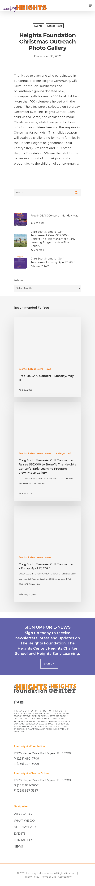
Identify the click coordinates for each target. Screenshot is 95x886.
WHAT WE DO (24, 820)
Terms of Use (48, 876)
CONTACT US (23, 840)
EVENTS (20, 833)
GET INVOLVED (25, 827)
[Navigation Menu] (90, 5)
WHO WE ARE (24, 814)
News (48, 368)
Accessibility (65, 876)
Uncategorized (62, 453)
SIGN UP (49, 663)
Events (38, 25)
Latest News (54, 25)
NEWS (18, 846)
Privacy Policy (31, 876)
